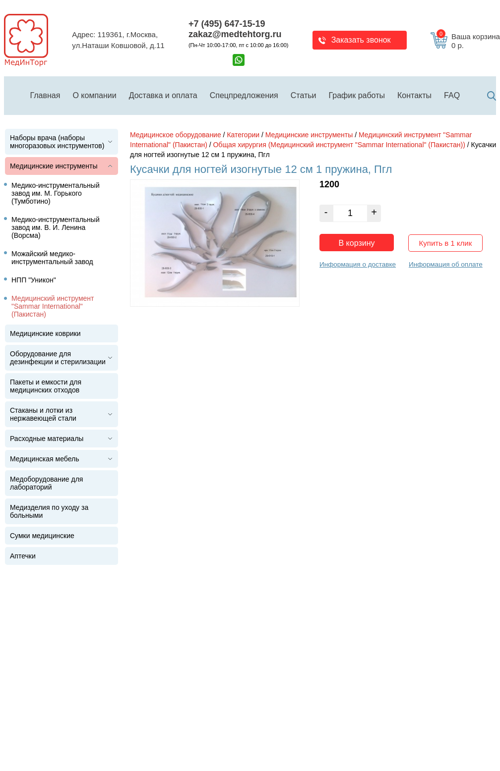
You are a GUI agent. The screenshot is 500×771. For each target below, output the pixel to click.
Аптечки (23, 556)
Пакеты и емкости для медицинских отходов (45, 386)
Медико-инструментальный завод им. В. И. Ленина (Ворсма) (55, 227)
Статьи (303, 95)
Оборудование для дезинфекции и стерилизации (58, 358)
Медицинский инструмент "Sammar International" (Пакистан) (52, 306)
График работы (357, 95)
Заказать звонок (361, 40)
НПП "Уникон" (33, 280)
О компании (94, 95)
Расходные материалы (46, 438)
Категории (243, 135)
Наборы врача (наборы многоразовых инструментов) (57, 142)
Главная (45, 95)
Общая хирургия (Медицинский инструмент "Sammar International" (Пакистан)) (339, 145)
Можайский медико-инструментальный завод (52, 258)
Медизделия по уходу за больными (49, 511)
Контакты (414, 95)
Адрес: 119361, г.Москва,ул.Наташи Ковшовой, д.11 (118, 40)
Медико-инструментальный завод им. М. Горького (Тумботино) (55, 193)
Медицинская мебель (44, 459)
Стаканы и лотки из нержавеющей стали (43, 414)
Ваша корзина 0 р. (468, 41)
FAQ (452, 95)
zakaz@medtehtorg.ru (235, 34)
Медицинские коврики (45, 333)
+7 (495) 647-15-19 (226, 24)
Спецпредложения (244, 95)
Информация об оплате (446, 262)
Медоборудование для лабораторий (46, 483)
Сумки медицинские (42, 536)
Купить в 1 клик (445, 240)
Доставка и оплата (163, 95)
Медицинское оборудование (175, 135)
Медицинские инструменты (54, 166)
